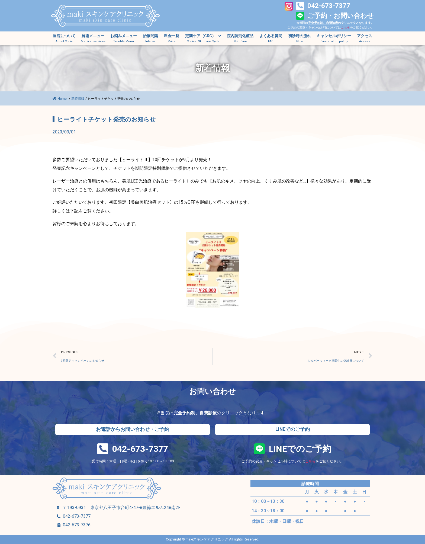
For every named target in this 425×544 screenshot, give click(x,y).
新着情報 (77, 99)
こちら (345, 27)
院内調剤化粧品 (240, 36)
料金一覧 (171, 36)
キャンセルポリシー (334, 36)
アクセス (364, 36)
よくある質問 (270, 36)
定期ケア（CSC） (203, 36)
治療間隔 (150, 36)
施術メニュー (93, 36)
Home (60, 99)
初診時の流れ (299, 36)
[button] (132, 429)
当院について (64, 36)
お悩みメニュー (123, 36)
